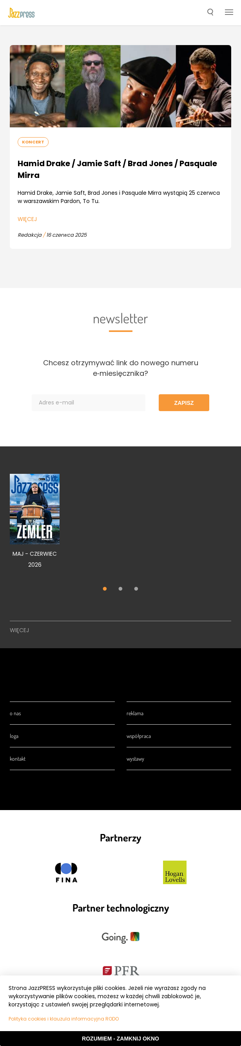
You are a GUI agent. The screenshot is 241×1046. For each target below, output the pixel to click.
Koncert (33, 142)
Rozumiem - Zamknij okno (120, 1038)
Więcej (27, 219)
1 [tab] (105, 589)
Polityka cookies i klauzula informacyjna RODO (64, 1018)
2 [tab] (121, 589)
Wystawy (135, 758)
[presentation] (21, 12)
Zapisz (184, 403)
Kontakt (17, 758)
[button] (210, 13)
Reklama (135, 713)
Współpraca (139, 735)
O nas (15, 713)
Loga (14, 735)
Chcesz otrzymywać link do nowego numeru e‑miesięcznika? (120, 368)
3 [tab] (136, 589)
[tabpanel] (35, 525)
